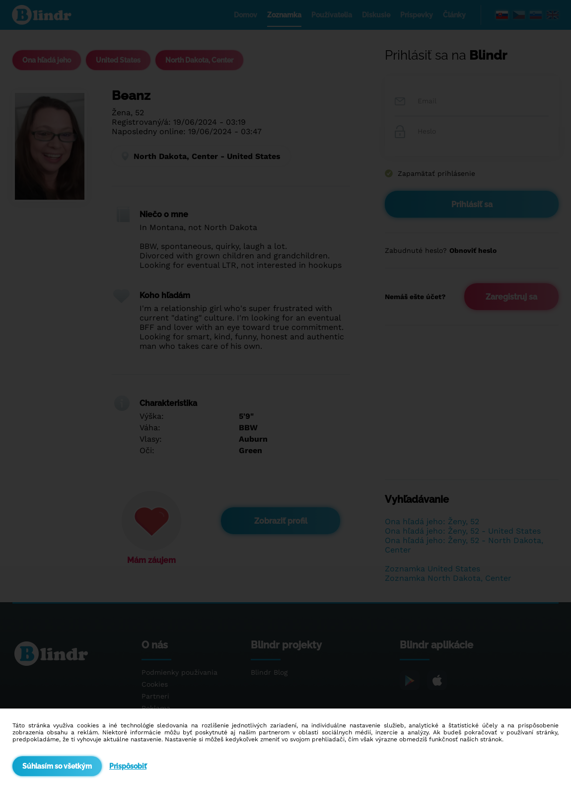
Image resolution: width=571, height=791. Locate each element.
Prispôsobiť (127, 766)
